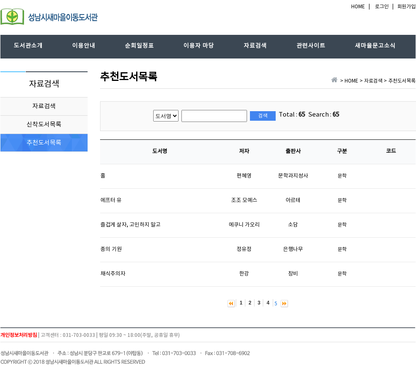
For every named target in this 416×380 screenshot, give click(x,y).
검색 (262, 116)
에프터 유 (111, 200)
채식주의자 (112, 274)
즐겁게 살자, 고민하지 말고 (130, 225)
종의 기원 (111, 249)
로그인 (382, 7)
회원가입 (406, 7)
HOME (358, 7)
